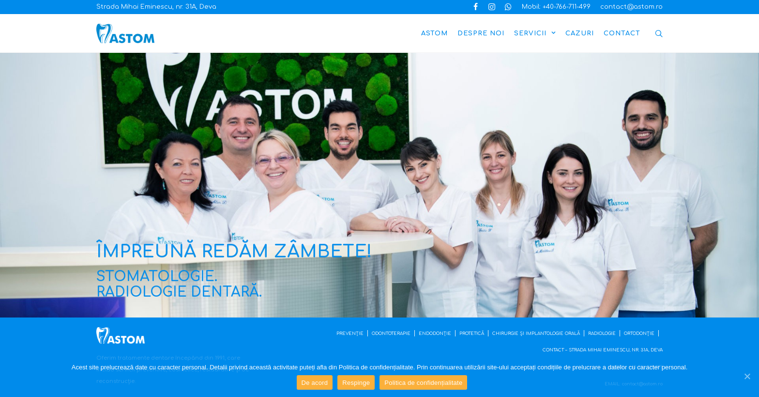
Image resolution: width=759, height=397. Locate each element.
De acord (315, 382)
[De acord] (747, 376)
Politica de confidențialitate (423, 382)
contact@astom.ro (631, 6)
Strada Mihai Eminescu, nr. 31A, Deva (156, 6)
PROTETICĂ (471, 333)
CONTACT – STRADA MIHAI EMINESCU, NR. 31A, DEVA (603, 350)
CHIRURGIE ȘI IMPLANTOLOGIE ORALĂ (536, 333)
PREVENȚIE (350, 333)
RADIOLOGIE (602, 333)
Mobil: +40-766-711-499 (556, 6)
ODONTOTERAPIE (391, 333)
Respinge (356, 382)
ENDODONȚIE (435, 333)
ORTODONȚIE (639, 333)
